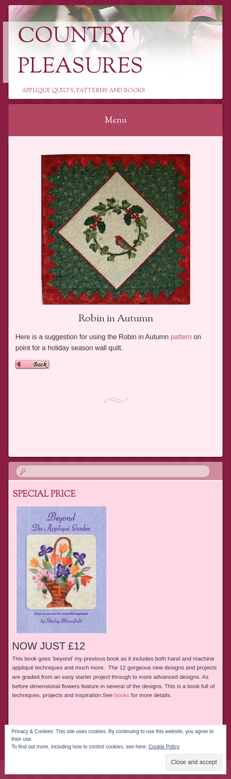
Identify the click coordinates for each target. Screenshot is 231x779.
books (122, 695)
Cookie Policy (164, 747)
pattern (181, 336)
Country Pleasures (80, 52)
